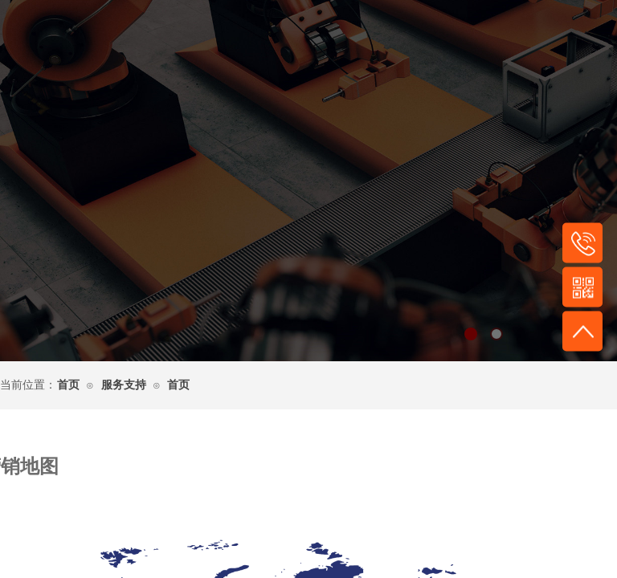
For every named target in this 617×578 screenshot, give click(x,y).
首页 (68, 385)
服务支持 (123, 385)
